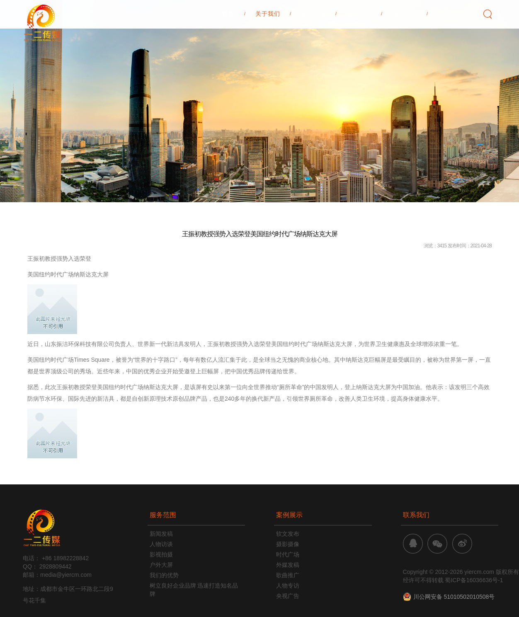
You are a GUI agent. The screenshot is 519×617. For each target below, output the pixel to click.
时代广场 (287, 554)
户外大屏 (161, 564)
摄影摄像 (287, 544)
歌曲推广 (287, 575)
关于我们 (267, 42)
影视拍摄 (161, 554)
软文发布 (287, 533)
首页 (228, 42)
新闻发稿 (161, 533)
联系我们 (450, 42)
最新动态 (404, 42)
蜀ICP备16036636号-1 (474, 580)
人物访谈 (161, 544)
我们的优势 (164, 575)
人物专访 (287, 585)
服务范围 (313, 42)
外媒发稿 (287, 564)
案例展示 (359, 42)
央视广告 (287, 596)
